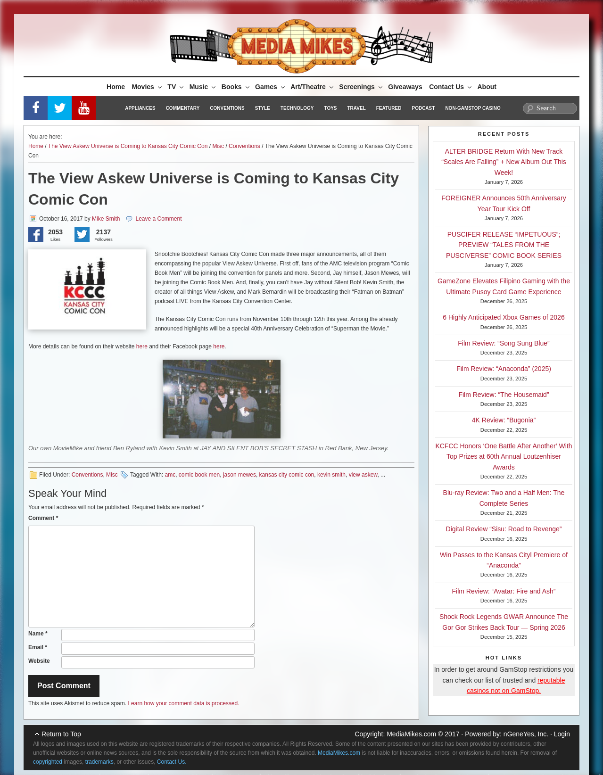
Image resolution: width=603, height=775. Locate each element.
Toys (330, 108)
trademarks (99, 762)
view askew (363, 474)
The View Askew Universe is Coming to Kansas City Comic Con (128, 146)
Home (116, 87)
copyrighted (47, 762)
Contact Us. (172, 762)
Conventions (227, 108)
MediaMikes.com (411, 734)
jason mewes (239, 474)
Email (37, 647)
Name (38, 633)
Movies (147, 87)
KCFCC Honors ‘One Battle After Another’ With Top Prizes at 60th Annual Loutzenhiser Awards (503, 456)
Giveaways (405, 87)
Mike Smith (106, 218)
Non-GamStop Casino (472, 108)
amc (170, 474)
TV (176, 87)
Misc (218, 146)
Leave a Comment (158, 218)
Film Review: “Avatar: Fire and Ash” (504, 591)
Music (203, 87)
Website (39, 661)
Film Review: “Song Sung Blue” (504, 343)
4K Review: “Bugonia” (504, 420)
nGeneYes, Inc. (526, 734)
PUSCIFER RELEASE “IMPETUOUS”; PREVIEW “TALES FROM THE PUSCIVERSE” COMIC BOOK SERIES (504, 245)
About (487, 87)
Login (562, 734)
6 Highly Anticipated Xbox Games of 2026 (503, 317)
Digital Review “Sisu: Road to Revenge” (504, 529)
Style (262, 108)
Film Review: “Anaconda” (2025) (503, 368)
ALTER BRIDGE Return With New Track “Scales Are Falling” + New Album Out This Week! (503, 162)
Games (270, 87)
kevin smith (331, 474)
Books (236, 87)
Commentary (183, 108)
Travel (356, 108)
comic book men (199, 474)
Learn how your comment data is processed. (183, 703)
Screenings (361, 87)
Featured (389, 108)
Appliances (140, 108)
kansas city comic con (286, 474)
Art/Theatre (312, 87)
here (142, 346)
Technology (297, 108)
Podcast (423, 108)
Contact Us (451, 87)
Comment (43, 518)
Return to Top (61, 734)
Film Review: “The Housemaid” (503, 394)
